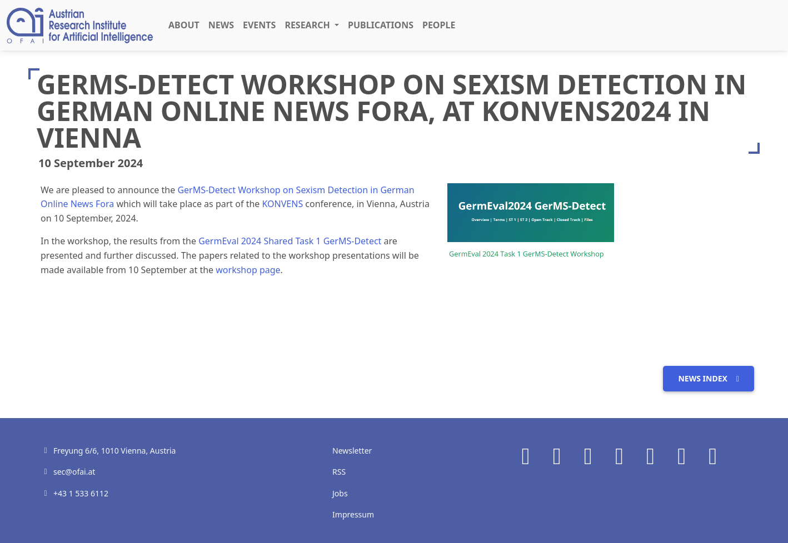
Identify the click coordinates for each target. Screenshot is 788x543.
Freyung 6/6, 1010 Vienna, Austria (114, 450)
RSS (339, 471)
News (221, 25)
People (438, 25)
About (184, 25)
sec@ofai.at (74, 471)
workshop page (248, 270)
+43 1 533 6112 (80, 493)
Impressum (353, 514)
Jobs (340, 493)
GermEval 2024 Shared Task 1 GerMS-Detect (289, 241)
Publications (380, 25)
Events (259, 25)
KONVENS (282, 204)
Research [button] (308, 25)
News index (708, 378)
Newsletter (352, 450)
